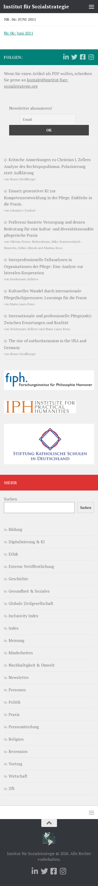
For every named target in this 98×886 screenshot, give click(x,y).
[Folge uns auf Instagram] (91, 57)
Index (14, 628)
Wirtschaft (18, 776)
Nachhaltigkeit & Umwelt (32, 665)
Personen (17, 689)
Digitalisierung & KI (27, 541)
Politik (14, 702)
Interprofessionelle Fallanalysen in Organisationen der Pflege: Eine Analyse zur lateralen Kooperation (43, 266)
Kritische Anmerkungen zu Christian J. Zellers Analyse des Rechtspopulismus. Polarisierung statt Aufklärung (47, 166)
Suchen (10, 499)
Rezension (18, 751)
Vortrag (15, 763)
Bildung (15, 529)
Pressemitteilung (24, 726)
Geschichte (18, 578)
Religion (16, 739)
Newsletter (19, 677)
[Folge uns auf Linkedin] (66, 57)
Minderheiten (21, 652)
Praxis (14, 714)
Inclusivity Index (23, 615)
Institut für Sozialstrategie (36, 6)
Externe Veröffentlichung (31, 566)
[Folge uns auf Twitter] (74, 57)
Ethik (13, 554)
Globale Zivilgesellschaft (31, 603)
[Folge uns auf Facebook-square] (82, 57)
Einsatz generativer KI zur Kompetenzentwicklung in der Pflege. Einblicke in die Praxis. (48, 197)
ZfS (12, 788)
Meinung (16, 640)
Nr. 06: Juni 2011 (18, 33)
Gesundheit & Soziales (29, 591)
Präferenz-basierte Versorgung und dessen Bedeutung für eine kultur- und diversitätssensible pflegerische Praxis (49, 228)
